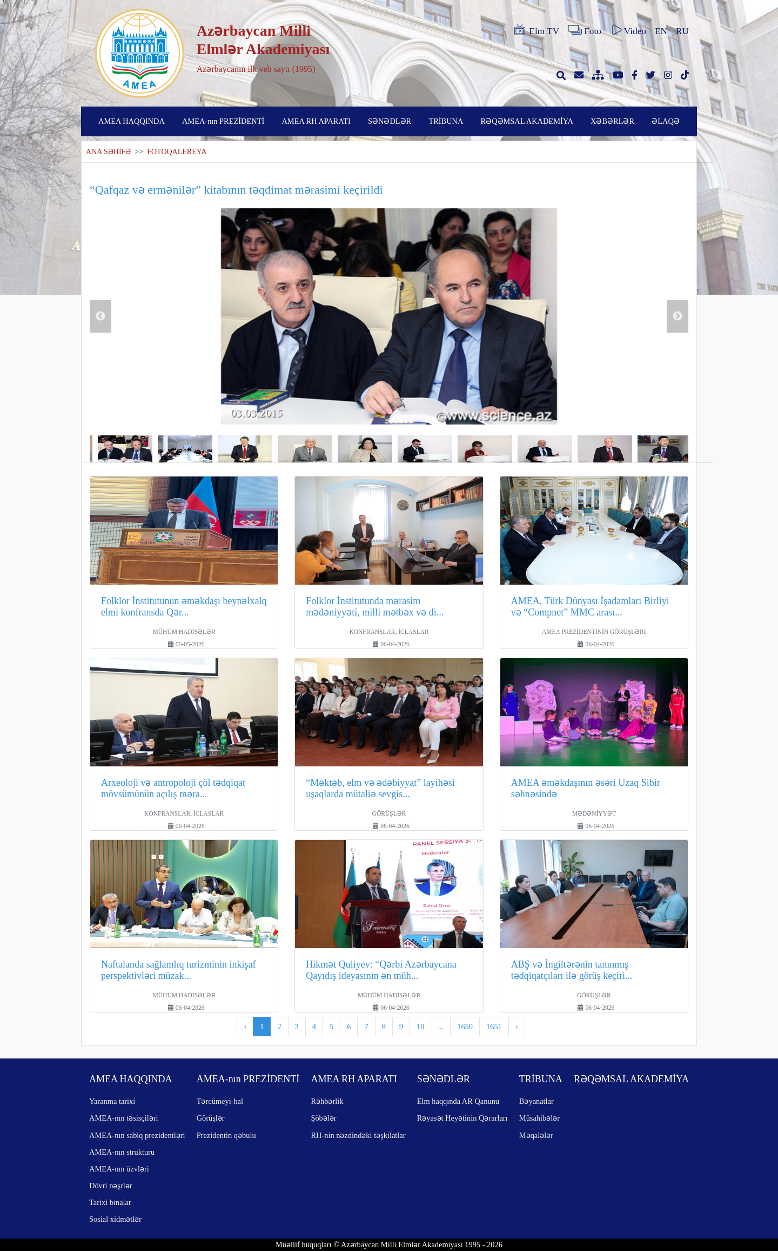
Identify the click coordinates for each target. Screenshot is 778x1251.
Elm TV (536, 30)
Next (677, 316)
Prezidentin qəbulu (226, 1135)
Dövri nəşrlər (110, 1185)
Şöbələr (323, 1118)
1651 (494, 1026)
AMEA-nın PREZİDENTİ (223, 121)
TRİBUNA (445, 121)
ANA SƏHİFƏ (108, 152)
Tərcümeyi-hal (220, 1101)
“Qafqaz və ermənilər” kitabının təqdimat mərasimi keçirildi (236, 189)
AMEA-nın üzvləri (119, 1168)
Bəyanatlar (536, 1101)
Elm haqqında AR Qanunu (458, 1101)
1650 (465, 1026)
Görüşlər (211, 1118)
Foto (584, 30)
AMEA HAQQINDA (131, 121)
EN (661, 31)
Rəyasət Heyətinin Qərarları (462, 1118)
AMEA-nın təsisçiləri (123, 1118)
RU (682, 31)
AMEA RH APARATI (315, 121)
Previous (100, 316)
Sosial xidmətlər (115, 1219)
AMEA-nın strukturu (122, 1152)
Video (628, 30)
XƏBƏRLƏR (612, 121)
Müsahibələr (539, 1118)
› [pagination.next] (516, 1026)
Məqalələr (536, 1135)
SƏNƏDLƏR (389, 121)
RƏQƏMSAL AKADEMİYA (527, 121)
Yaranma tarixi (112, 1101)
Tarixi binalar (110, 1202)
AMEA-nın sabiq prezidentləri (137, 1135)
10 (420, 1026)
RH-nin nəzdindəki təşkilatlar (358, 1135)
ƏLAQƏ (666, 121)
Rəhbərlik (327, 1101)
